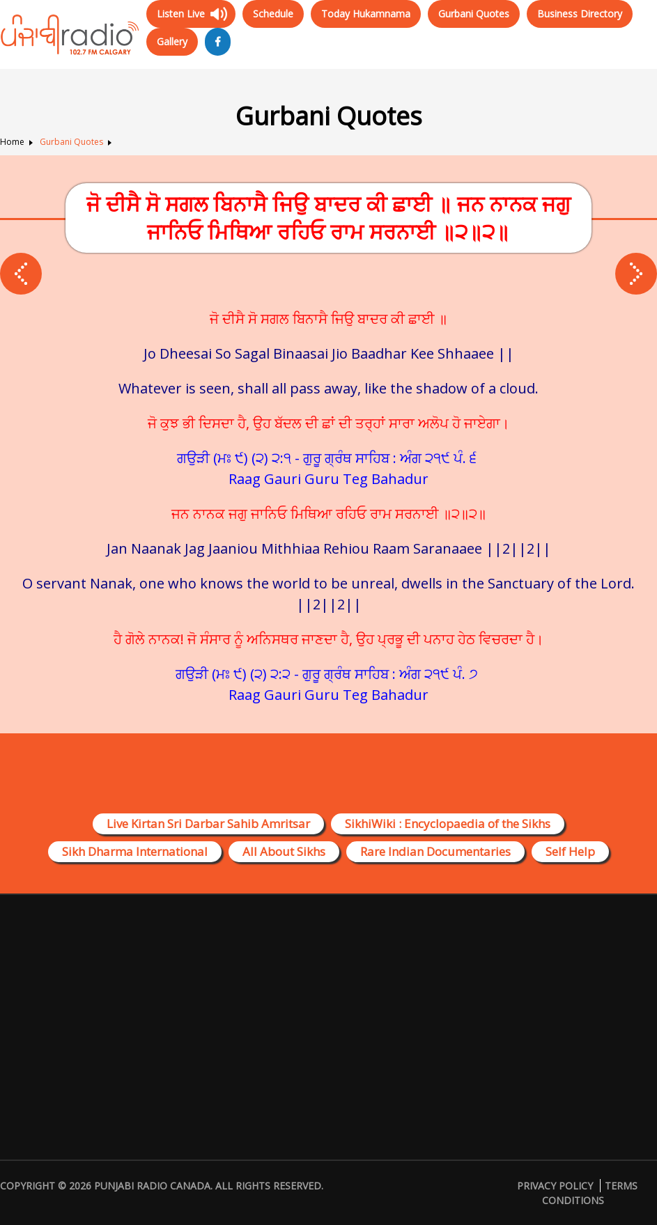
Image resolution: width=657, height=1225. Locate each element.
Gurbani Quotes (473, 13)
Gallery (172, 41)
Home (12, 142)
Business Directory (579, 13)
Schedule (273, 13)
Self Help (570, 851)
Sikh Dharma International (135, 851)
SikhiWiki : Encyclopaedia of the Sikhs (447, 824)
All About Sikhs (283, 851)
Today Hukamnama (365, 13)
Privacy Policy (555, 1185)
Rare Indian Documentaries (435, 851)
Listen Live (181, 13)
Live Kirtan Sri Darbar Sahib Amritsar (208, 824)
